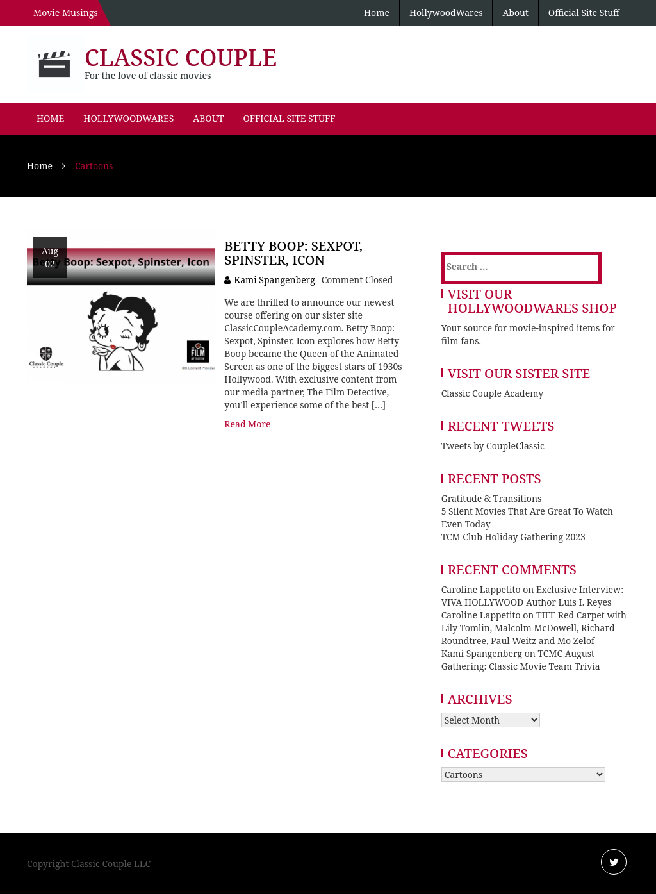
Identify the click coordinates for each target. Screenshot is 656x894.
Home (377, 12)
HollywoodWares (446, 12)
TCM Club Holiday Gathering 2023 (513, 537)
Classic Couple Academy (492, 393)
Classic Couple (181, 57)
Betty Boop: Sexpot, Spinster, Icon (293, 253)
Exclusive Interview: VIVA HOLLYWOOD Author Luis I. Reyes (532, 595)
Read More (247, 424)
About (515, 12)
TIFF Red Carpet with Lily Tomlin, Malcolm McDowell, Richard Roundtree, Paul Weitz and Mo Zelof (534, 628)
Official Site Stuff (583, 12)
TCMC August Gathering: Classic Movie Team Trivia (520, 659)
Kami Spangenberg (274, 280)
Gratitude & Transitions (491, 498)
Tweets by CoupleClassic (493, 446)
